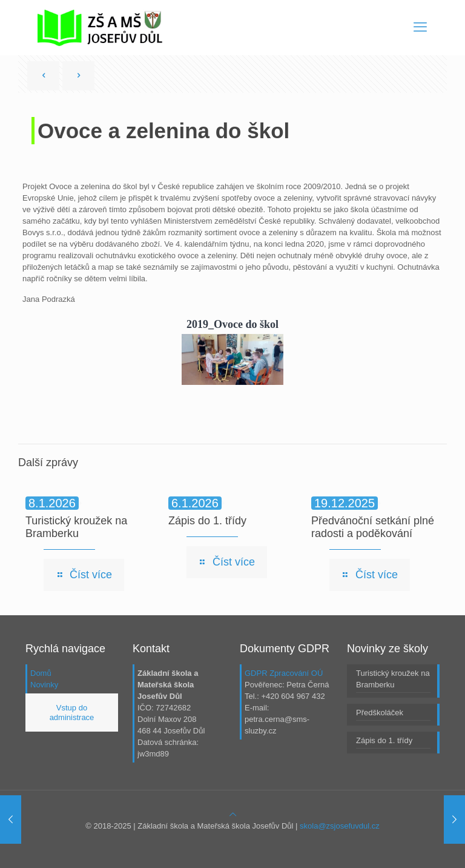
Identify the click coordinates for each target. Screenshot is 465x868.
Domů (40, 673)
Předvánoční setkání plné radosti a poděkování (372, 527)
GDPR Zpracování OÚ (284, 673)
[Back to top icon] (233, 814)
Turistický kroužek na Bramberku (76, 527)
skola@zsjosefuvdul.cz (340, 825)
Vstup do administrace (72, 712)
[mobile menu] (420, 27)
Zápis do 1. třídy (207, 521)
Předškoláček (379, 712)
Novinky (44, 684)
